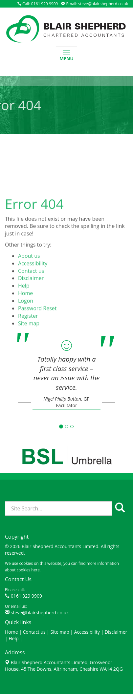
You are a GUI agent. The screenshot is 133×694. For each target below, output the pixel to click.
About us (29, 276)
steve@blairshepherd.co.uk (103, 4)
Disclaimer (31, 299)
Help (24, 306)
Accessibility (32, 284)
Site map (60, 632)
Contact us (31, 291)
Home (25, 314)
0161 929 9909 (26, 596)
